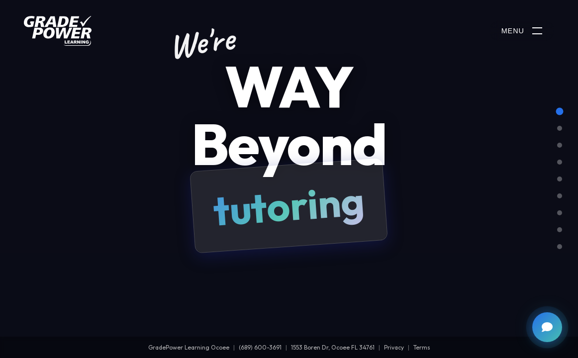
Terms (421, 347)
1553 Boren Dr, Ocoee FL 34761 (333, 347)
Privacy (394, 347)
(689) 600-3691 (260, 347)
